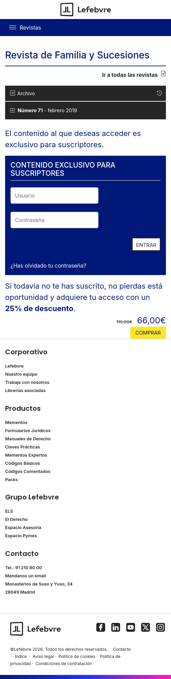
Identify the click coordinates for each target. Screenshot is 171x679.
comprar (148, 332)
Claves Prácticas (22, 446)
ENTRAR (146, 245)
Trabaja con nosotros (27, 382)
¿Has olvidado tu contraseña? (48, 265)
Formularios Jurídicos (28, 430)
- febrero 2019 (46, 110)
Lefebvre (14, 366)
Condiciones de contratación (64, 663)
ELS (9, 511)
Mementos (16, 422)
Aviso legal (43, 656)
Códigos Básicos (22, 463)
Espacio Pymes (21, 535)
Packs (11, 479)
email (40, 575)
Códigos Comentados (27, 471)
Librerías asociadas (25, 390)
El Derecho (16, 519)
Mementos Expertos (26, 455)
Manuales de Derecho (28, 438)
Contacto (122, 649)
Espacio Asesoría (23, 527)
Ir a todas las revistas (134, 74)
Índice (21, 656)
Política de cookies (76, 656)
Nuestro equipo (21, 374)
